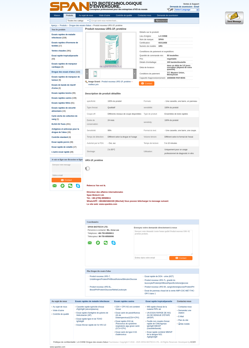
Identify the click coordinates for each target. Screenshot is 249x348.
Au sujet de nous (86, 15)
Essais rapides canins (61, 98)
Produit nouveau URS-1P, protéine (116, 82)
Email (196, 7)
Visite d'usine (104, 15)
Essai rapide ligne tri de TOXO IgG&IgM (89, 320)
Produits (69, 15)
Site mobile (184, 324)
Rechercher (163, 21)
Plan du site (183, 320)
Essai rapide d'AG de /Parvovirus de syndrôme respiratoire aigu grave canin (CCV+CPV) (128, 325)
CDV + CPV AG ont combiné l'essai (128, 308)
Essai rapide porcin (60, 142)
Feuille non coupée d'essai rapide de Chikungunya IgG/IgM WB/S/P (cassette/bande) (158, 325)
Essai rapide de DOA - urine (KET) (159, 276)
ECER (193, 342)
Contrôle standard (60, 137)
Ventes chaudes (59, 51)
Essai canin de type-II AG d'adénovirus (126, 333)
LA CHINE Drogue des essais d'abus (92, 342)
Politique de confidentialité (64, 342)
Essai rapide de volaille (62, 147)
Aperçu (54, 25)
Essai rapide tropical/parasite (65, 56)
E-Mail (181, 316)
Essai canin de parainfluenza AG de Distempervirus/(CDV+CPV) (128, 315)
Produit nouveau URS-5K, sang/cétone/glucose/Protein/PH (169, 287)
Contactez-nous (144, 15)
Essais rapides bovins (62, 93)
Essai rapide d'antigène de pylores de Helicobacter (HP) (92, 314)
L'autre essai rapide (60, 152)
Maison (57, 15)
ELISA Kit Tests (59, 124)
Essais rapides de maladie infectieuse (92, 301)
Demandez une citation (184, 311)
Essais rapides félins (61, 103)
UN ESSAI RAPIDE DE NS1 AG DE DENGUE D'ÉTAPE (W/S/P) (159, 315)
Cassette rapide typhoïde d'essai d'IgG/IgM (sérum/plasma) (90, 308)
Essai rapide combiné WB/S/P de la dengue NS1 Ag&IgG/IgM (159, 334)
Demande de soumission (181, 7)
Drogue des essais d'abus (80, 25)
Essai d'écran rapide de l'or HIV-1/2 (91, 325)
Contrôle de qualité (124, 15)
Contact (66, 180)
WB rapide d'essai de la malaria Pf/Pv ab (157, 308)
